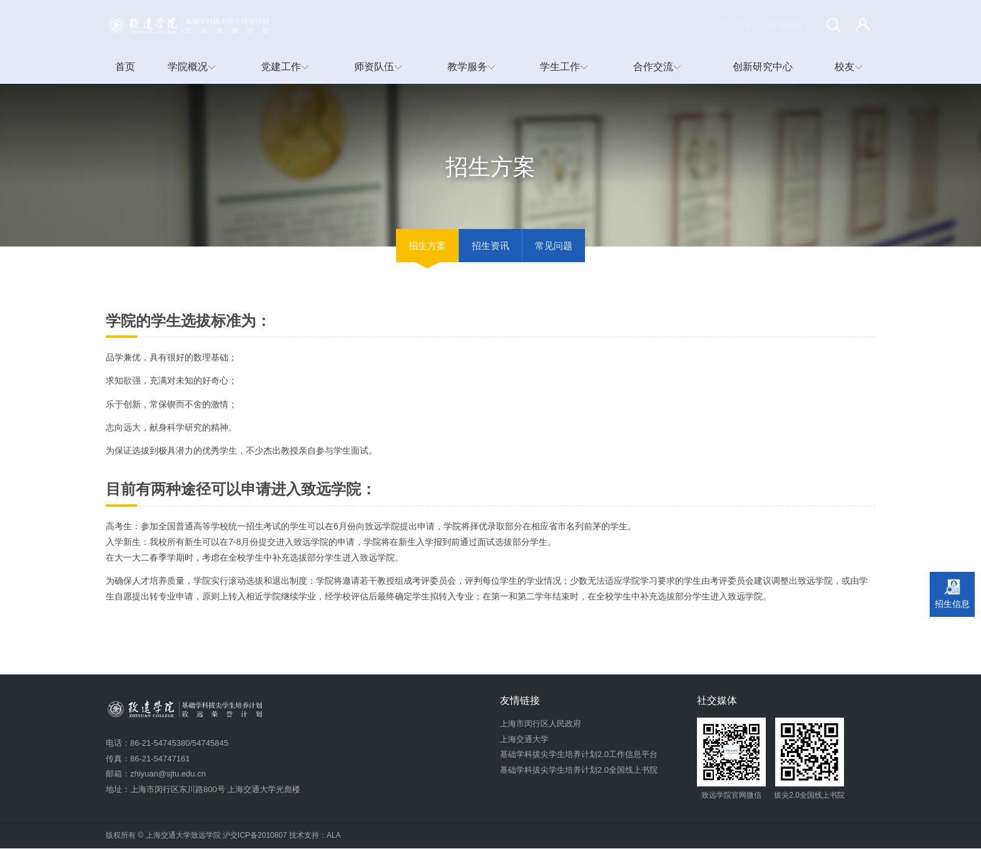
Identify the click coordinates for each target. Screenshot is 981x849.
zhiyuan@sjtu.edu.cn (168, 774)
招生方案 (427, 246)
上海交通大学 (524, 740)
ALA (334, 835)
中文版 (734, 25)
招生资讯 (490, 246)
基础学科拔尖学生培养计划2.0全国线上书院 (579, 770)
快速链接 (789, 25)
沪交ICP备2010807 (255, 835)
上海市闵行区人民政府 (540, 724)
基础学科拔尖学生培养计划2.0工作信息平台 (579, 755)
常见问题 (553, 246)
